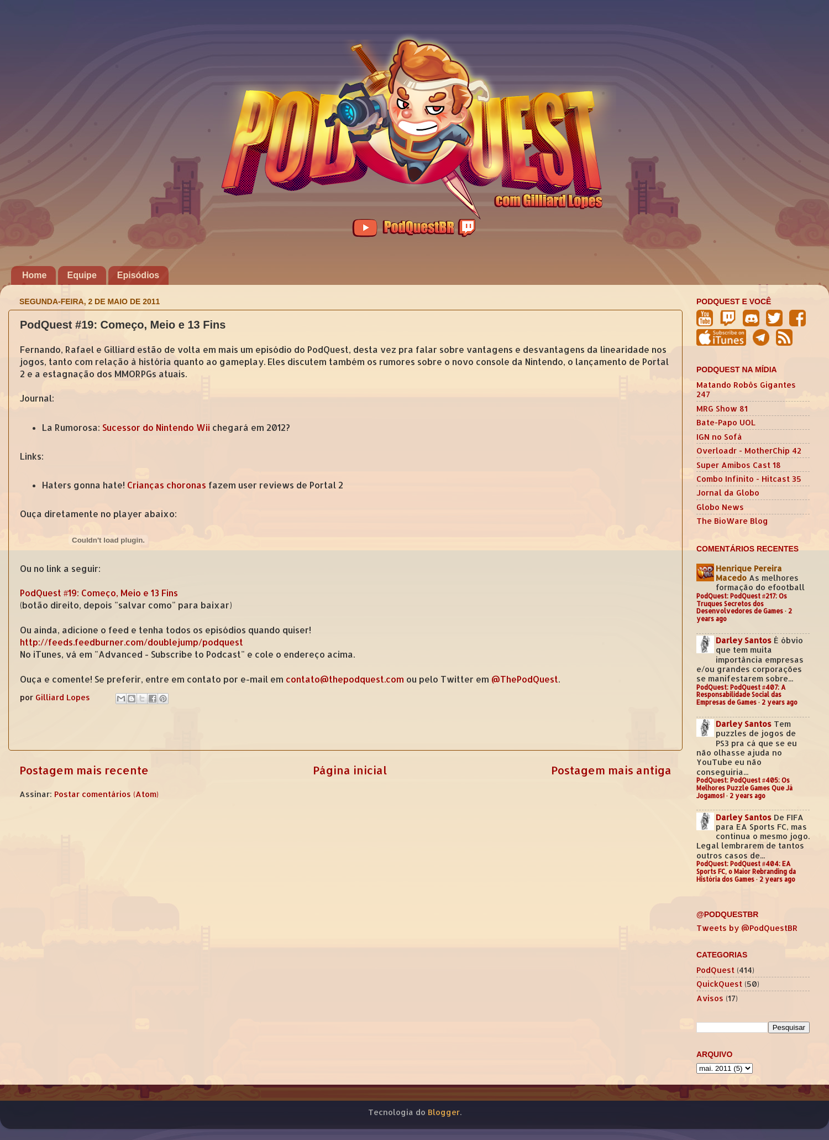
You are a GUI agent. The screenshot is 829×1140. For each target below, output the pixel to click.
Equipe (81, 275)
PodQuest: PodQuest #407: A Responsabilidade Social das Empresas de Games (741, 695)
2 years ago (779, 702)
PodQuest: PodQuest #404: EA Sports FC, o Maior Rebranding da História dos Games (746, 871)
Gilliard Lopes (63, 697)
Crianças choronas (166, 485)
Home (34, 275)
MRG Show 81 (722, 408)
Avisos (709, 998)
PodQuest (715, 970)
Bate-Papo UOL (725, 422)
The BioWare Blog (732, 521)
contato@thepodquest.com (345, 679)
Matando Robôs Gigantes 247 (746, 389)
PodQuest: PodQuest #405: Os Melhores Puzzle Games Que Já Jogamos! (744, 788)
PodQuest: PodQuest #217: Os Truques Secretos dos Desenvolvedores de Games (741, 604)
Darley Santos (744, 640)
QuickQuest (719, 983)
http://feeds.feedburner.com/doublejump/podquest (131, 642)
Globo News (720, 507)
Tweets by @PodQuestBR (746, 928)
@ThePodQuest (524, 679)
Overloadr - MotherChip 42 (748, 450)
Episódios (138, 275)
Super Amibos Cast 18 (738, 465)
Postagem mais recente (84, 770)
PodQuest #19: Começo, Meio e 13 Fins (99, 592)
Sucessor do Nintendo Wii (156, 427)
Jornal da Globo (727, 492)
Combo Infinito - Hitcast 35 (748, 478)
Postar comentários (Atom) (106, 794)
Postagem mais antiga (611, 770)
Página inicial (350, 770)
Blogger (444, 1112)
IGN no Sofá (719, 436)
